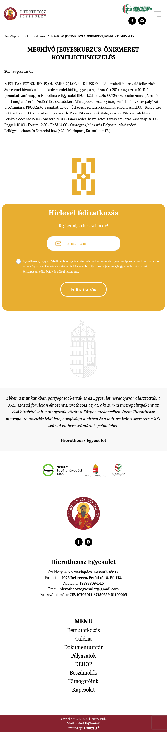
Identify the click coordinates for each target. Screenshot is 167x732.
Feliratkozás (83, 289)
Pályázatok (83, 656)
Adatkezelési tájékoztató (67, 261)
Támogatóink (83, 681)
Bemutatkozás (83, 630)
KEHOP (83, 664)
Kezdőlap (10, 36)
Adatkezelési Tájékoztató (83, 723)
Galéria (83, 639)
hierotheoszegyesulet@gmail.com (89, 589)
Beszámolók (83, 673)
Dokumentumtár (83, 647)
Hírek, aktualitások (33, 36)
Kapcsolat (83, 690)
